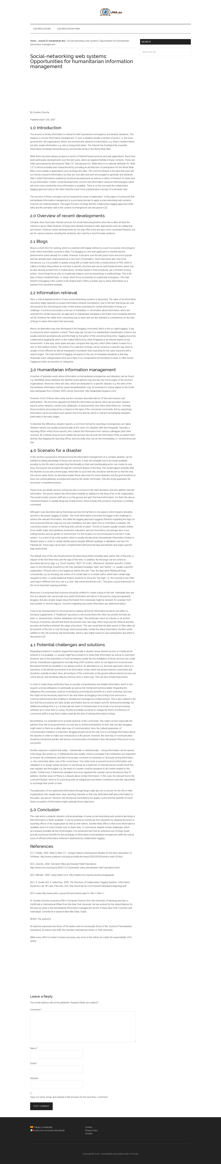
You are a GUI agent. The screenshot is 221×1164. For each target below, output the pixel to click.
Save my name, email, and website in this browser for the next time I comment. (69, 1097)
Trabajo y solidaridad (42, 1127)
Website (34, 1078)
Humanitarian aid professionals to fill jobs (110, 12)
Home (33, 40)
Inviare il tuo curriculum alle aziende (49, 1130)
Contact (88, 1127)
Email (33, 1063)
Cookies (88, 1133)
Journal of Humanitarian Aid (51, 40)
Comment (36, 1009)
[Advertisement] (83, 91)
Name (34, 1048)
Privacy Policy (91, 1130)
